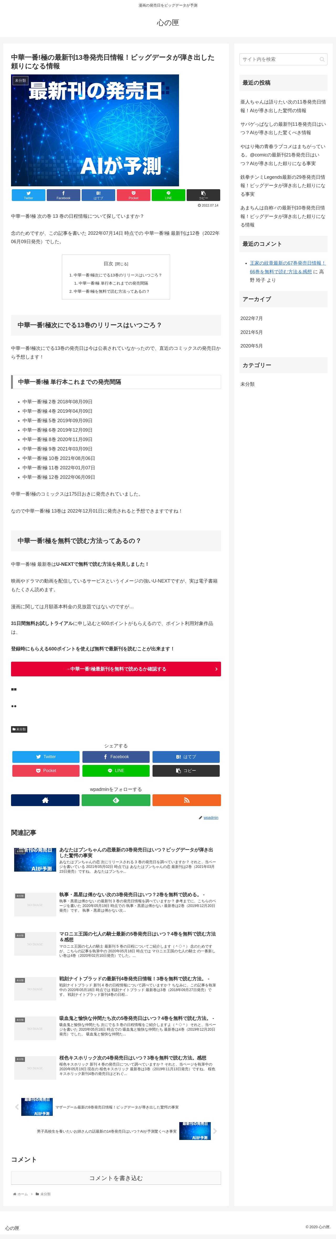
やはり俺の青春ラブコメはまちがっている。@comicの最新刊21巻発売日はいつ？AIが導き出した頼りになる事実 (283, 155)
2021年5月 (251, 332)
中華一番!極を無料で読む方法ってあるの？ (111, 292)
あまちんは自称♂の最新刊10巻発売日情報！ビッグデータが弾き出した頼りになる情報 (283, 216)
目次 (108, 263)
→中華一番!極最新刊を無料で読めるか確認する (116, 670)
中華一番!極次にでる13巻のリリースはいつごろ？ (118, 275)
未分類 (19, 730)
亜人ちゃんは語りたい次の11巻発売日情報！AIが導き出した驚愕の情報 (283, 106)
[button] (322, 59)
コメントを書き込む (116, 1182)
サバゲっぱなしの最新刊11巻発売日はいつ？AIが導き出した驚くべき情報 (283, 128)
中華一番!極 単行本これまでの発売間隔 (113, 283)
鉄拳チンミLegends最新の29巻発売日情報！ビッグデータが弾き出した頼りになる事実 (283, 186)
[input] (283, 59)
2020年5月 (251, 346)
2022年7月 (251, 318)
